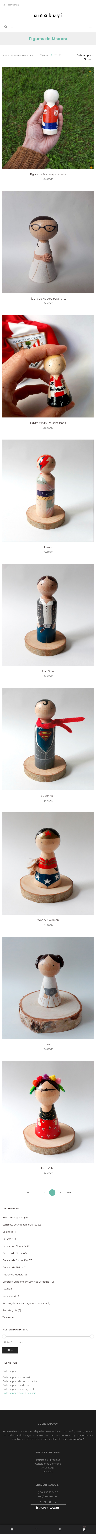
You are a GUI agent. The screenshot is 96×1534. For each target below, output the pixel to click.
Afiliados (48, 1471)
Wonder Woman (48, 920)
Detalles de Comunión (15, 1260)
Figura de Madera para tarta (48, 174)
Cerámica (7, 1231)
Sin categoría (9, 1310)
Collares (6, 1239)
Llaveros (7, 1288)
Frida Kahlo (48, 1168)
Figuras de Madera (12, 1274)
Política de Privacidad (48, 1459)
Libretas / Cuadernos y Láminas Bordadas (25, 1281)
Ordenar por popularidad (16, 1377)
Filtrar (10, 1350)
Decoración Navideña (14, 1246)
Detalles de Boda (12, 1253)
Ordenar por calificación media (19, 1381)
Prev (27, 1192)
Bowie (48, 547)
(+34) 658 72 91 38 (48, 1492)
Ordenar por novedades (15, 1385)
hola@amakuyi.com (48, 1496)
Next (69, 1192)
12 (55, 55)
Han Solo (48, 671)
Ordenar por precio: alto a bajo (19, 1393)
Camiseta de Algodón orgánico (19, 1224)
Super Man (48, 795)
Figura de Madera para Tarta (48, 298)
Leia (48, 1044)
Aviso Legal (48, 1467)
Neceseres (8, 1296)
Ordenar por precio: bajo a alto (19, 1389)
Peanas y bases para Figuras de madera (24, 1303)
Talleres (6, 1317)
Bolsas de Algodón (12, 1217)
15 (60, 55)
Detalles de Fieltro (12, 1267)
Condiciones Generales (48, 1463)
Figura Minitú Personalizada (48, 422)
